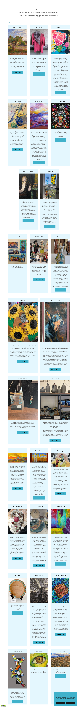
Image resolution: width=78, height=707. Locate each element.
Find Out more (23, 361)
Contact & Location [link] (45, 4)
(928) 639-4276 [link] (66, 4)
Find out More (50, 226)
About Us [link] (54, 4)
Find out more (17, 72)
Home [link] (23, 4)
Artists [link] (28, 4)
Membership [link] (35, 4)
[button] (3, 706)
